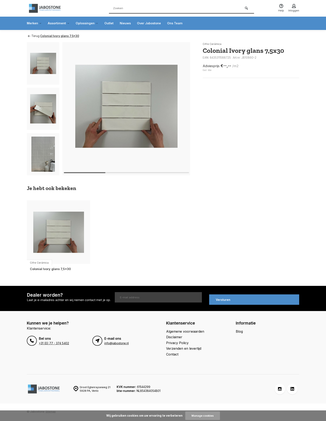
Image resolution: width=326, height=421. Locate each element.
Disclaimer (174, 335)
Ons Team (186, 23)
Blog (239, 329)
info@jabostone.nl (116, 341)
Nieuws (133, 23)
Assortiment (61, 23)
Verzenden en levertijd (183, 346)
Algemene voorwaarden (185, 329)
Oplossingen (92, 23)
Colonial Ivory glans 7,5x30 (61, 36)
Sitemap (51, 409)
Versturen (223, 297)
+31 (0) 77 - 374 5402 (53, 341)
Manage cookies (202, 415)
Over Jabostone (158, 23)
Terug (33, 36)
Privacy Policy (177, 341)
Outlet (116, 23)
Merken (35, 23)
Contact (172, 352)
